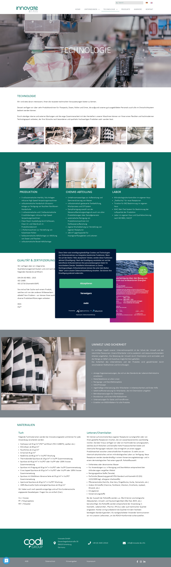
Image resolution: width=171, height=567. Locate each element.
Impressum (91, 561)
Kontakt (149, 9)
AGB (26, 561)
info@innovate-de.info (136, 543)
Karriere (138, 9)
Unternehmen (91, 9)
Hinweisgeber (71, 561)
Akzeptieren (86, 283)
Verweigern (86, 293)
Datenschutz (50, 561)
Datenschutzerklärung (89, 314)
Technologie (110, 9)
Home (77, 9)
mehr (86, 303)
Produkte (125, 9)
